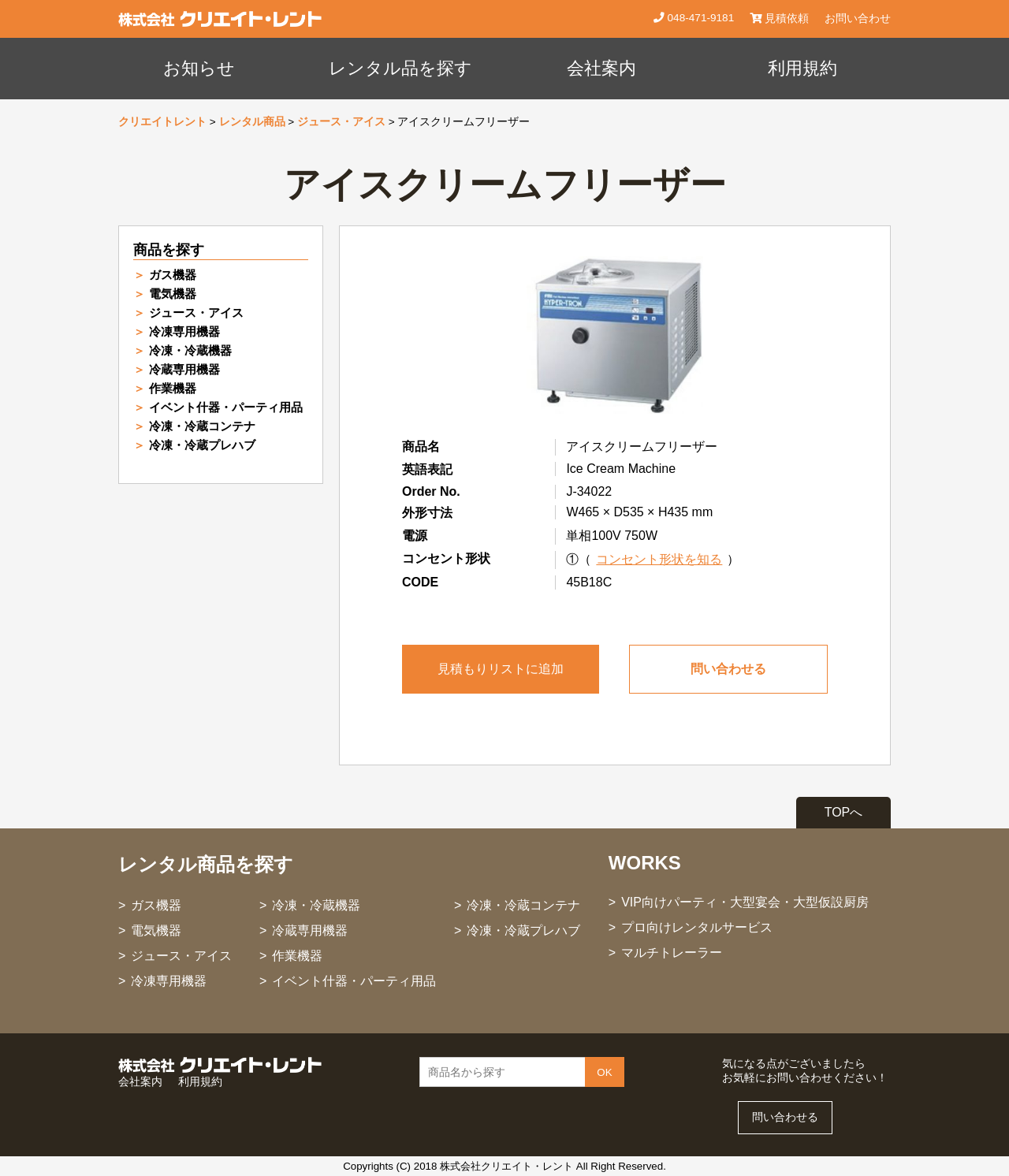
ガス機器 (172, 274)
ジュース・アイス (341, 122)
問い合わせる (728, 668)
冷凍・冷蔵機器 (190, 350)
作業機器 (172, 388)
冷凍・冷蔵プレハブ (202, 445)
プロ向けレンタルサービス (697, 927)
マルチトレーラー (671, 952)
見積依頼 (779, 18)
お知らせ (199, 68)
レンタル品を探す (400, 68)
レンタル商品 (252, 122)
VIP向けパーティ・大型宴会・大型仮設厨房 (745, 902)
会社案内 (601, 68)
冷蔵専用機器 (184, 369)
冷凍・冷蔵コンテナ (202, 426)
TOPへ (844, 812)
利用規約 (802, 68)
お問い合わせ (858, 18)
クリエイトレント (162, 122)
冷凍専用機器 (184, 331)
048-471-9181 (699, 18)
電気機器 (172, 293)
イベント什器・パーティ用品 (226, 407)
